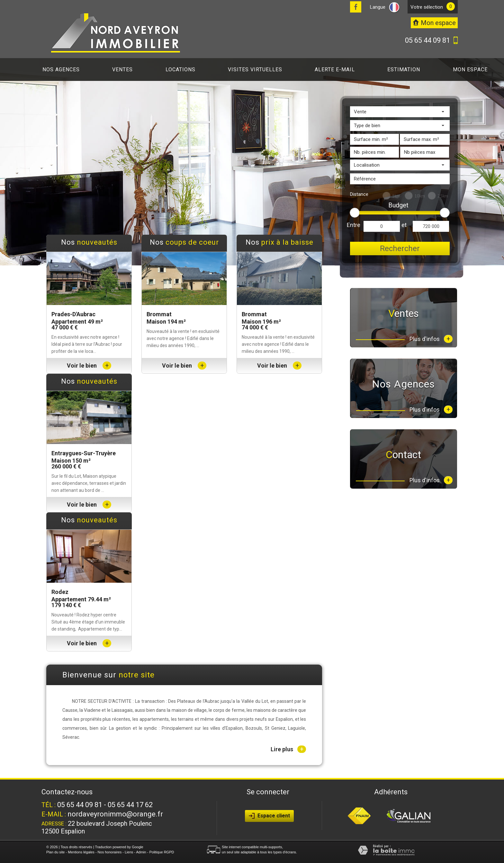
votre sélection (426, 7)
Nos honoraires (110, 852)
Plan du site (55, 852)
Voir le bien (89, 365)
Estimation (403, 69)
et (404, 225)
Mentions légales (81, 852)
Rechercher (400, 248)
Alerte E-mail (335, 69)
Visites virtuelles (255, 69)
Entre (353, 225)
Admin (141, 852)
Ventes (122, 69)
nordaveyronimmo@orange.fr (115, 814)
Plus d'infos (431, 339)
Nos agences (61, 69)
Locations (180, 69)
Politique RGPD (161, 852)
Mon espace (470, 69)
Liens (129, 852)
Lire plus (288, 749)
